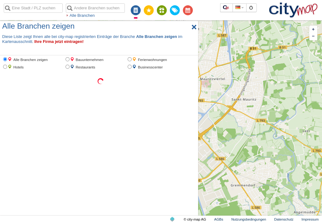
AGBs (218, 219)
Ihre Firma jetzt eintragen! (59, 41)
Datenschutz (283, 219)
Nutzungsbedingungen (248, 219)
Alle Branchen (82, 15)
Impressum (310, 219)
